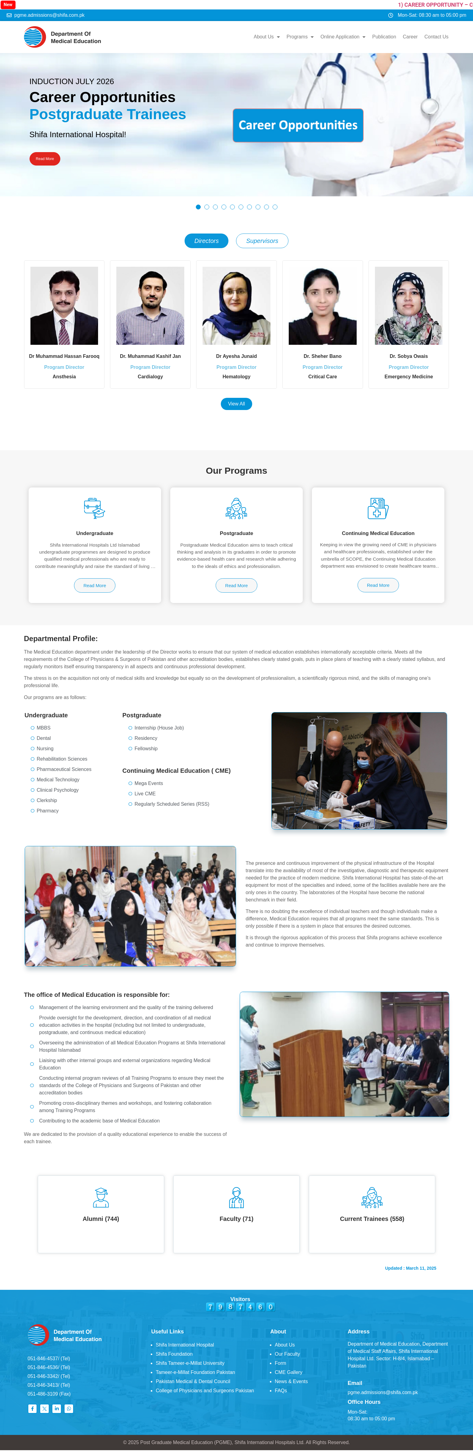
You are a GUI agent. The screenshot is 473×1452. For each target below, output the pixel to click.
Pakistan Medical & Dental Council (193, 1383)
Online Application (343, 36)
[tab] (206, 238)
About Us (267, 36)
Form (280, 1365)
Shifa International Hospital (185, 1347)
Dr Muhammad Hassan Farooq (64, 353)
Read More (49, 158)
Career (410, 35)
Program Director (64, 369)
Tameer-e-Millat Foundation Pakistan (195, 1374)
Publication (385, 35)
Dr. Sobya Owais (409, 353)
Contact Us (437, 35)
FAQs (281, 1392)
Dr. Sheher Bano (322, 353)
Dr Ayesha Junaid (236, 353)
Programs (300, 36)
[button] (198, 204)
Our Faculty (287, 1356)
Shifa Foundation (174, 1356)
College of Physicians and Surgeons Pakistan (205, 1392)
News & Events (291, 1383)
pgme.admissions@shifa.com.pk (383, 1394)
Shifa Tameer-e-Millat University (190, 1365)
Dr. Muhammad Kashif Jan (150, 353)
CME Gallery (288, 1374)
